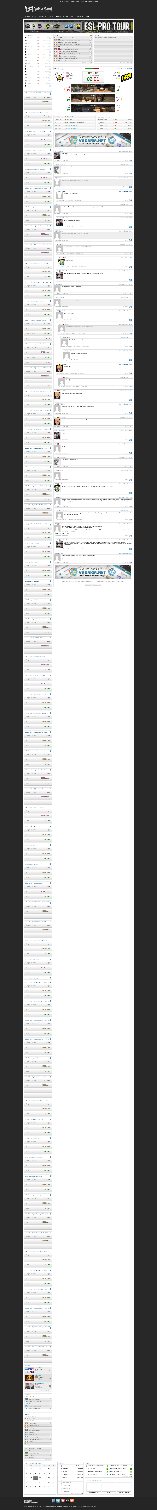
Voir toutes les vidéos (45, 1390)
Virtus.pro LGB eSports (94, 1471)
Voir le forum (47, 1459)
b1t (118, 77)
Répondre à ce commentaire (61, 160)
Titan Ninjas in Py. (115, 1471)
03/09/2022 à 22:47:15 (125, 417)
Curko (61, 497)
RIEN (60, 177)
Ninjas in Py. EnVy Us (117, 1474)
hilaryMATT (61, 151)
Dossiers (80, 17)
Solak (45, 1506)
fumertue (64, 364)
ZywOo (69, 74)
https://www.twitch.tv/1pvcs (71, 128)
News (34, 17)
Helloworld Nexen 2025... (32, 1425)
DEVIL (65, 1477)
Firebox (60, 231)
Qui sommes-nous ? (29, 1499)
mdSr (65, 257)
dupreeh (69, 75)
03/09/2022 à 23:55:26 (125, 470)
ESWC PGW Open (68, 1482)
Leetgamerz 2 (66, 1491)
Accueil (27, 17)
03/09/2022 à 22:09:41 (125, 404)
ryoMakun (65, 510)
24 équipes (47, 116)
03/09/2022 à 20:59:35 (125, 284)
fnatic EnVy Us (91, 1474)
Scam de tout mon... (31, 1450)
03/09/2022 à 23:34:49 (125, 430)
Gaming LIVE (66, 1485)
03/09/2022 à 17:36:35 (125, 217)
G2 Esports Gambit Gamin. (95, 1465)
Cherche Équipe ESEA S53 (33, 1444)
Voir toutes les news (86, 62)
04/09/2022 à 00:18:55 (125, 497)
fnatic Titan (90, 1468)
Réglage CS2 (30, 1418)
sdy (118, 78)
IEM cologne (30, 1432)
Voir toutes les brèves (126, 62)
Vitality (60, 68)
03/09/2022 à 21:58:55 (125, 390)
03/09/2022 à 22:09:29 (125, 364)
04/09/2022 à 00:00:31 (125, 484)
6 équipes (47, 547)
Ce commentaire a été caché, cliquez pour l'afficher (75, 180)
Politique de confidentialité (31, 1502)
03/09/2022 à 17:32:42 (125, 204)
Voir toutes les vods (45, 1410)
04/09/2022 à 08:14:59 (125, 540)
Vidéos (65, 17)
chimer (61, 444)
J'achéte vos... (30, 1455)
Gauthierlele (66, 1474)
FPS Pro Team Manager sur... (33, 1434)
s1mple (117, 72)
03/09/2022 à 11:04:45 (125, 177)
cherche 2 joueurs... (31, 1428)
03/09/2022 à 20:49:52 (125, 244)
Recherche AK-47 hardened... (33, 1448)
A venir (48, 338)
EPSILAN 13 (66, 1488)
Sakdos (63, 244)
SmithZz (65, 1471)
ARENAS (61, 297)
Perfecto (116, 75)
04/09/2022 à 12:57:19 (125, 510)
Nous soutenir (28, 1501)
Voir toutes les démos (126, 1476)
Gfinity (108, 1492)
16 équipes (47, 97)
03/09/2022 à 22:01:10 (125, 311)
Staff (87, 17)
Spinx (69, 78)
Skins (72, 17)
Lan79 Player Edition (94, 1492)
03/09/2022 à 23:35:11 (125, 191)
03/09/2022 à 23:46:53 (125, 457)
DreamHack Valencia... (124, 1492)
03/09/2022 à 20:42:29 (125, 231)
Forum (51, 17)
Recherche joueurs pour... (32, 1437)
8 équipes (47, 191)
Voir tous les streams (77, 1493)
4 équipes (47, 135)
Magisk (69, 77)
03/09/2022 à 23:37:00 (125, 444)
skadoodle (65, 1468)
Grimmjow (61, 164)
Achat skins (29, 1457)
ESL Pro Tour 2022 (69, 116)
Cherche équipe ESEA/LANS (33, 1439)
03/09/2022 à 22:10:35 (125, 377)
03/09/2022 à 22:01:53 (125, 324)
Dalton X (62, 470)
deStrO (40, 1506)
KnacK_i (61, 553)
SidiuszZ (64, 271)
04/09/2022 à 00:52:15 (125, 523)
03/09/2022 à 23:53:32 (125, 257)
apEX (69, 72)
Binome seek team (31, 1423)
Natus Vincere (123, 68)
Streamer (29, 1441)
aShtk (63, 311)
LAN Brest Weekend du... (32, 1430)
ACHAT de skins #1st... (32, 1453)
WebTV (58, 17)
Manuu (61, 523)
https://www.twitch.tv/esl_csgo (72, 125)
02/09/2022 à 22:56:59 (125, 151)
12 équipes (47, 304)
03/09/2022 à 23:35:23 (125, 350)
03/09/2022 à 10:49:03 (125, 164)
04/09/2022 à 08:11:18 (125, 271)
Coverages (42, 17)
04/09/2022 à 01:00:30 (125, 553)
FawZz (65, 1480)
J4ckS (60, 204)
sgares (65, 1465)
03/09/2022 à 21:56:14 (125, 297)
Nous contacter (28, 1500)
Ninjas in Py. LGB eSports (118, 1465)
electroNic (116, 74)
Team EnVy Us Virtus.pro (117, 1468)
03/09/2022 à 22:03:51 (125, 337)
